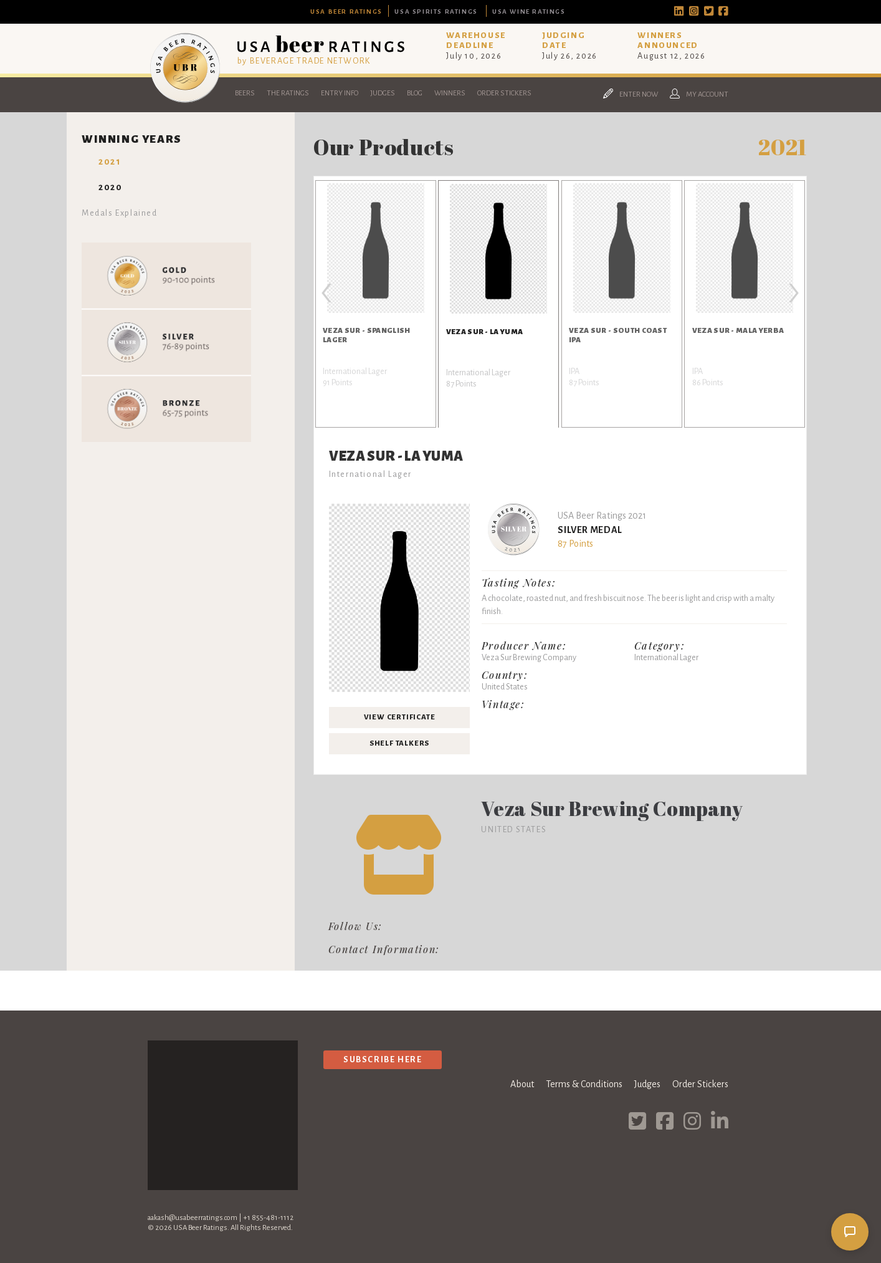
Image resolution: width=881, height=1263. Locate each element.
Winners (449, 93)
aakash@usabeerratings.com (192, 1218)
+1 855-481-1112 (268, 1218)
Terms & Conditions (584, 1084)
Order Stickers (504, 93)
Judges (382, 93)
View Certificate (400, 717)
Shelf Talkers (399, 743)
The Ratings (288, 93)
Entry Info (339, 93)
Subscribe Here (382, 1059)
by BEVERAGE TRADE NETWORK (304, 60)
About (522, 1084)
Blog (414, 93)
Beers (245, 93)
